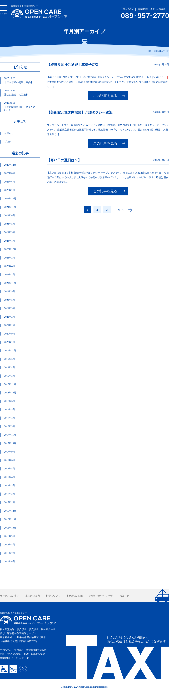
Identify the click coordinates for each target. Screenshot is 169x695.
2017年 (158, 51)
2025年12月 (10, 165)
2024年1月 (9, 241)
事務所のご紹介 (74, 596)
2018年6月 (9, 401)
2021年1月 (9, 325)
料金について (53, 596)
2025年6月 (9, 181)
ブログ (7, 141)
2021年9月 (9, 291)
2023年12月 (10, 249)
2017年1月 (9, 502)
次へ (120, 209)
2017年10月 (10, 443)
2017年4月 (9, 477)
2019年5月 (9, 359)
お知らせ (9, 133)
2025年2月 (9, 190)
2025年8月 (9, 173)
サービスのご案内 (9, 596)
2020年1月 (9, 342)
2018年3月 (9, 426)
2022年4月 (9, 266)
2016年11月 (10, 519)
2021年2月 (9, 317)
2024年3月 (9, 232)
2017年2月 (9, 494)
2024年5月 (9, 224)
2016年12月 (10, 511)
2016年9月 (9, 536)
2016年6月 (9, 561)
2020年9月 (9, 333)
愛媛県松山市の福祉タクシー (39, 11)
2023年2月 (9, 257)
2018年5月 (9, 409)
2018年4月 (9, 418)
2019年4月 (9, 367)
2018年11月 (10, 384)
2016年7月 (9, 553)
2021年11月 (10, 283)
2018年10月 (10, 392)
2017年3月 (9, 485)
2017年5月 (9, 468)
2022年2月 (9, 274)
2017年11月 (10, 435)
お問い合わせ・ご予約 (101, 596)
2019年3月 (9, 376)
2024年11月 (10, 207)
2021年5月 (9, 300)
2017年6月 (9, 460)
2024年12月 (10, 198)
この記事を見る (105, 96)
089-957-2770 (14, 654)
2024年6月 (9, 215)
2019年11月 (10, 350)
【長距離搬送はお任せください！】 (22, 106)
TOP (167, 51)
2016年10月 (10, 527)
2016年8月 (9, 544)
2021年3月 (9, 308)
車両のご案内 (32, 596)
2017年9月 (9, 451)
